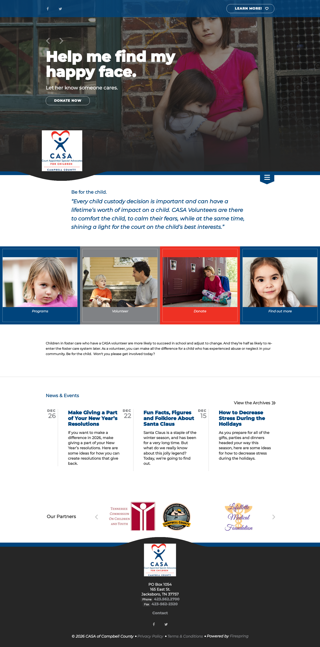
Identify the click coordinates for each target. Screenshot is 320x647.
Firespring (239, 636)
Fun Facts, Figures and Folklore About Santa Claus (168, 418)
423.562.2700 (166, 599)
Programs (40, 311)
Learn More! (248, 8)
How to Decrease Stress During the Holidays (242, 418)
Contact (160, 613)
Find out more (280, 311)
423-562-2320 (164, 604)
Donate (200, 311)
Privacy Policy (150, 636)
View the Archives (252, 402)
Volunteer (120, 311)
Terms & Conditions (185, 636)
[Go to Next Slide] (274, 517)
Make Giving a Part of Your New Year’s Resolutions (92, 418)
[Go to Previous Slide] (97, 517)
